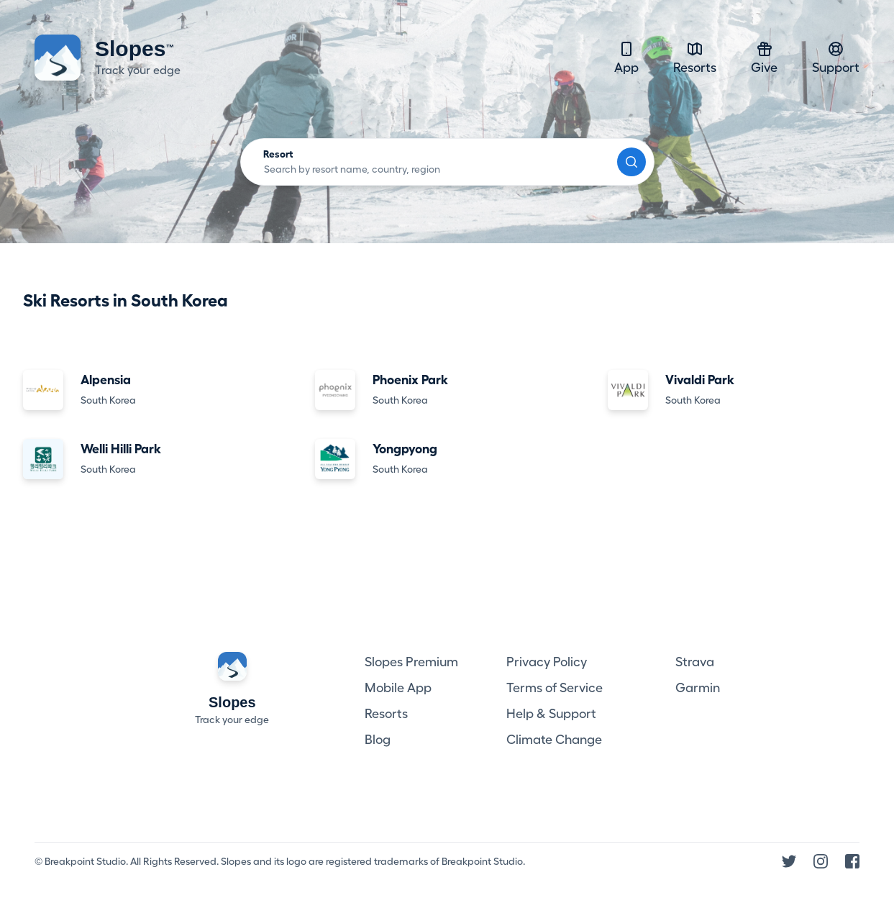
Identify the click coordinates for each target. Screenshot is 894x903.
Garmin (697, 687)
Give (764, 57)
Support (835, 57)
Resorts (694, 57)
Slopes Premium (411, 661)
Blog (378, 739)
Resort (278, 154)
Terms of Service (554, 687)
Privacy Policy (546, 661)
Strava (694, 661)
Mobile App (398, 687)
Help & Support (551, 713)
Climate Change (554, 739)
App (626, 57)
